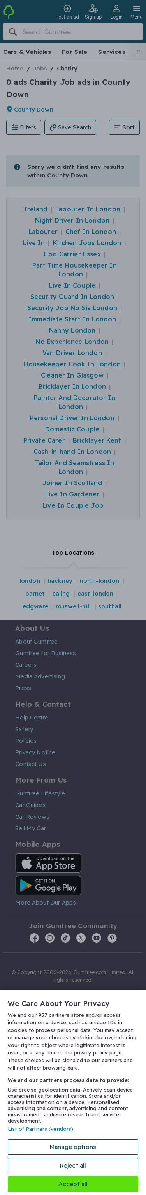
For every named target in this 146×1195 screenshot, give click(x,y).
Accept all (73, 1184)
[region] (73, 1092)
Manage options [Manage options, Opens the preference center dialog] (73, 1146)
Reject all (73, 1165)
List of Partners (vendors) (40, 1129)
